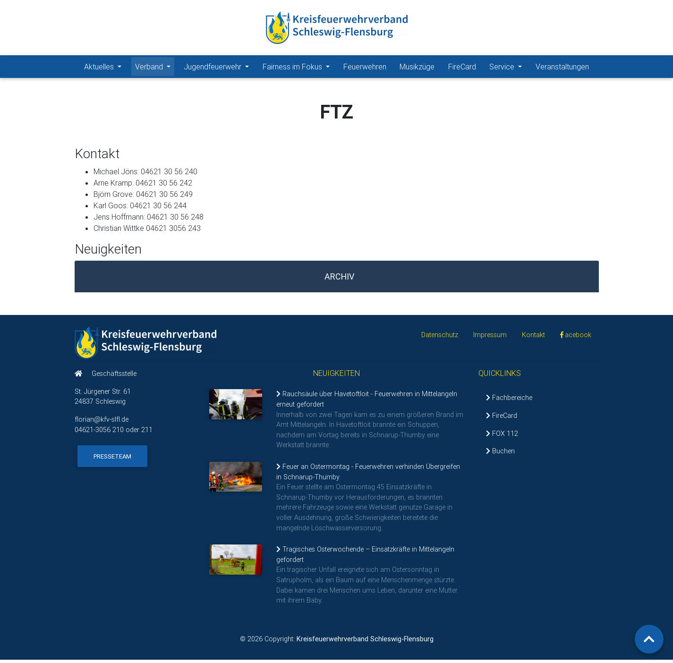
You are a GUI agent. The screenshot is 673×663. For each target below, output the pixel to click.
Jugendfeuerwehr (218, 67)
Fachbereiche (509, 401)
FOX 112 (502, 437)
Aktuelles (104, 67)
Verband (154, 67)
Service (507, 67)
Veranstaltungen (562, 68)
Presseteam (112, 460)
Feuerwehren (364, 68)
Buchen (500, 454)
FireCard (462, 68)
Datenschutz (439, 338)
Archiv (339, 280)
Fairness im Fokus (298, 67)
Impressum (490, 338)
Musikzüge (417, 68)
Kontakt (533, 338)
